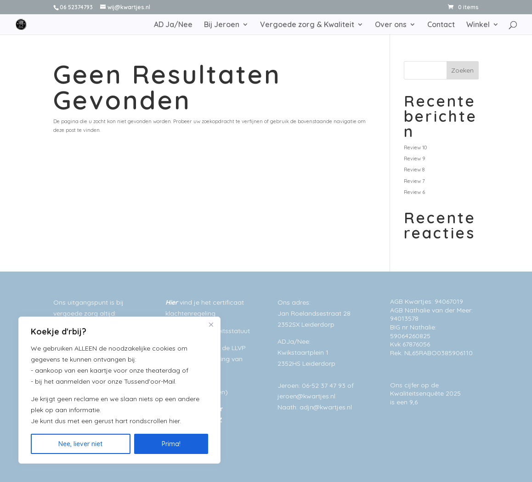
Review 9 (414, 158)
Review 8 (414, 169)
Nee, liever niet (80, 444)
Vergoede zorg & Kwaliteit (307, 25)
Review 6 (414, 192)
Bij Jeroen (221, 25)
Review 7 (414, 181)
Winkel (478, 25)
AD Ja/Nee (173, 25)
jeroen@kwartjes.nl (306, 396)
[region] (119, 390)
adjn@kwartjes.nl (326, 407)
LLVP (239, 348)
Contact (441, 25)
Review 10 (415, 147)
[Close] (210, 324)
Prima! (171, 444)
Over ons (391, 25)
